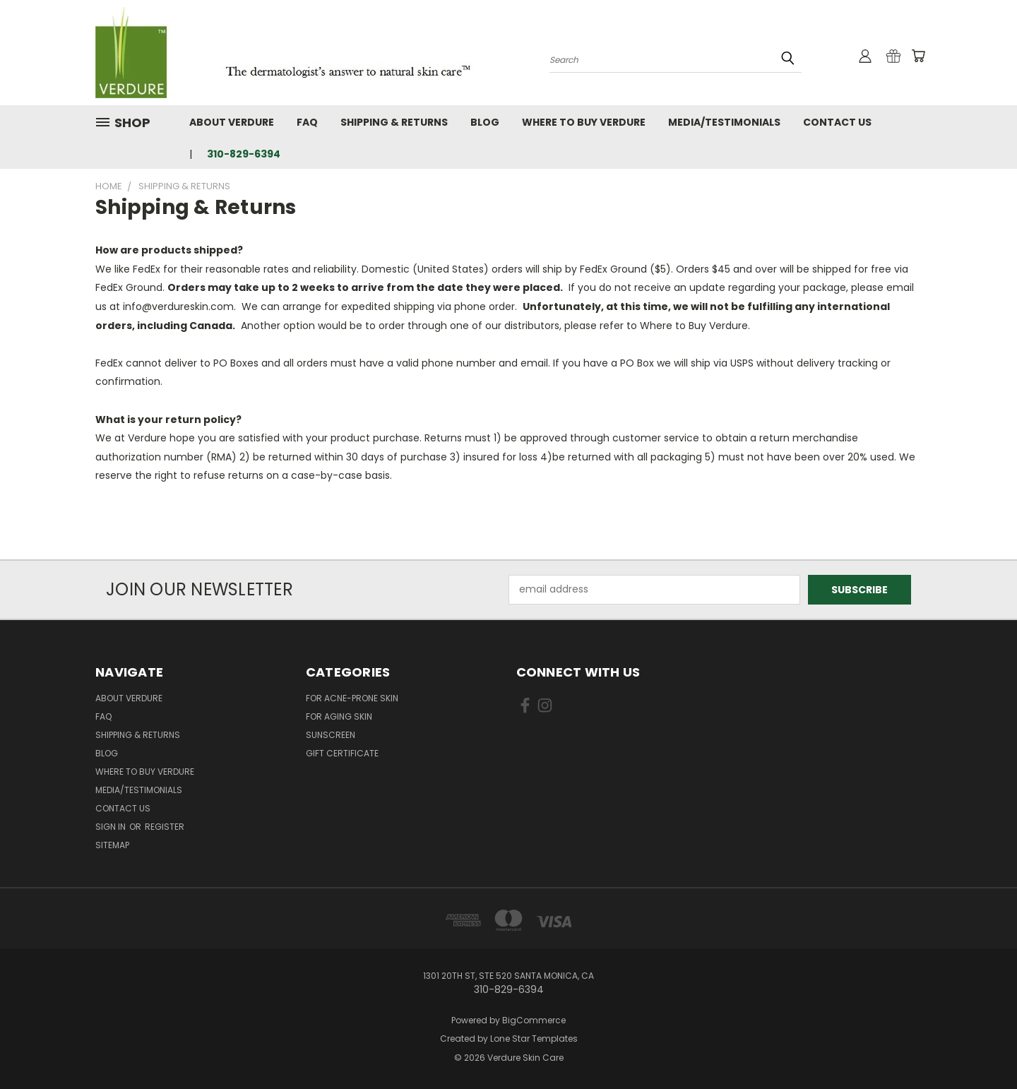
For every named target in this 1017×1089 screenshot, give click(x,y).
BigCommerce (534, 1020)
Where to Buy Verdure (584, 122)
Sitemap (112, 845)
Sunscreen (330, 735)
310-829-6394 (243, 154)
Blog (484, 122)
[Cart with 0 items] (918, 56)
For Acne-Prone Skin (352, 698)
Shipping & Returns (394, 122)
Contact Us (837, 122)
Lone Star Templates (534, 1039)
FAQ (307, 122)
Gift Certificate (342, 753)
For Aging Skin (339, 716)
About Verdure (231, 122)
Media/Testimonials (724, 122)
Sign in (111, 827)
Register (164, 827)
